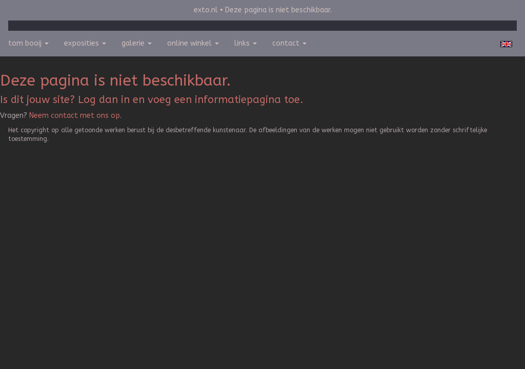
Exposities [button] (85, 43)
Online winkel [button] (193, 43)
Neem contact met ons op (74, 115)
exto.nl (206, 10)
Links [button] (245, 43)
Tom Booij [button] (28, 43)
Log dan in (104, 100)
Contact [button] (289, 43)
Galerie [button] (137, 43)
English (506, 44)
